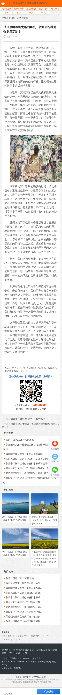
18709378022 (39, 405)
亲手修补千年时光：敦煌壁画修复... (22, 602)
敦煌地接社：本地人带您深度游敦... (22, 587)
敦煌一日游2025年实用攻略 (18, 439)
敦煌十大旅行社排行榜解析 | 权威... (22, 597)
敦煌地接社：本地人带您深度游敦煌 (22, 453)
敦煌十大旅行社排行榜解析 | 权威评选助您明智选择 (31, 463)
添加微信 (49, 691)
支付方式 (5, 639)
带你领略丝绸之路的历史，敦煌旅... (22, 616)
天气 (43, 12)
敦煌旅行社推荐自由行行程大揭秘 (28, 418)
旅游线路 (6, 8)
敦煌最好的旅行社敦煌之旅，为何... (22, 583)
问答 (6, 12)
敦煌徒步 (19, 8)
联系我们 (17, 639)
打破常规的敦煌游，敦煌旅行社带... (22, 611)
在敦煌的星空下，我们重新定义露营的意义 (26, 473)
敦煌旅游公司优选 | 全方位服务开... (22, 592)
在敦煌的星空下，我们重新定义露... (22, 606)
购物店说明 (6, 635)
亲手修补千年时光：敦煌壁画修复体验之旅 (26, 468)
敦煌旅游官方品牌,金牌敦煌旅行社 (30, 3)
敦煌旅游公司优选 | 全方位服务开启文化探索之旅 (29, 458)
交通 (31, 12)
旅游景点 (31, 8)
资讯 (18, 12)
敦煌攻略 (56, 8)
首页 (14, 18)
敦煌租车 (43, 8)
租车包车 (47, 635)
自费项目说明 (21, 635)
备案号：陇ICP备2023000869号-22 (31, 677)
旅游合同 (35, 635)
